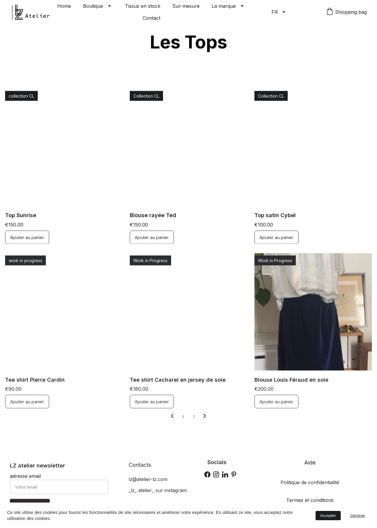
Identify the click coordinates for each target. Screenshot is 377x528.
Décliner (357, 515)
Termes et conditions (310, 500)
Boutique (93, 6)
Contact (151, 18)
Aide (310, 462)
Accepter (328, 515)
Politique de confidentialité (310, 484)
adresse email (25, 480)
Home (64, 6)
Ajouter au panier (27, 242)
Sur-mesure (186, 6)
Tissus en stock (142, 6)
